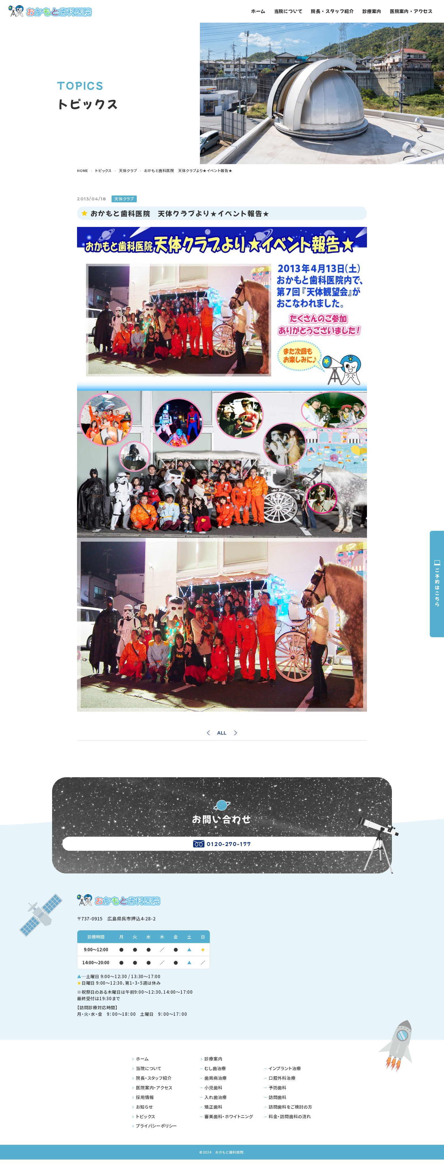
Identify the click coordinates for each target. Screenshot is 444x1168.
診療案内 (371, 11)
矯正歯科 (213, 1115)
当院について (288, 11)
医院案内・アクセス (411, 11)
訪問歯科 (278, 1105)
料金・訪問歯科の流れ (290, 1125)
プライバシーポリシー (156, 1134)
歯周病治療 (215, 1086)
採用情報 (145, 1105)
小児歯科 (213, 1096)
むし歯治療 (215, 1077)
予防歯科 (278, 1096)
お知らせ (144, 1115)
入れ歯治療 (215, 1105)
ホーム (258, 11)
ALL (222, 733)
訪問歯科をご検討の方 (290, 1115)
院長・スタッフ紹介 (332, 11)
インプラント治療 (285, 1077)
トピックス (145, 1125)
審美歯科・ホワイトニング (228, 1125)
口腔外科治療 (282, 1086)
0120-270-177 (222, 848)
